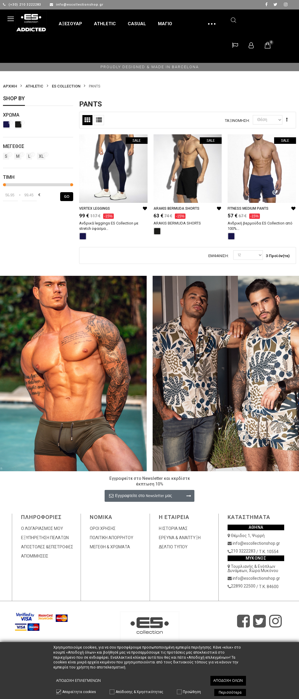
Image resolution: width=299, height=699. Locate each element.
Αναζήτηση (233, 19)
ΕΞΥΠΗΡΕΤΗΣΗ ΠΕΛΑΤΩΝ (45, 538)
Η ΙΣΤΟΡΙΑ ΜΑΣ (173, 528)
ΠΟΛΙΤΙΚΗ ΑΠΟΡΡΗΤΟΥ (111, 538)
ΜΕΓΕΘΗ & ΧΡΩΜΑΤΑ (110, 547)
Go (66, 196)
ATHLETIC (34, 86)
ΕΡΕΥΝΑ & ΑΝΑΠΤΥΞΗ (180, 538)
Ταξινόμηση (237, 120)
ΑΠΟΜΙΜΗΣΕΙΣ (34, 556)
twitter (275, 4)
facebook (266, 4)
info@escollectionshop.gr (76, 5)
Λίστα (99, 120)
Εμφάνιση (218, 256)
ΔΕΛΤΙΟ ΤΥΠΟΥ (173, 547)
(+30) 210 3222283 (22, 5)
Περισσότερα (230, 692)
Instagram (285, 4)
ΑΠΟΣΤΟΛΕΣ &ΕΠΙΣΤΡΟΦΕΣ (47, 547)
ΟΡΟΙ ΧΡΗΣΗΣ (103, 528)
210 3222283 (243, 551)
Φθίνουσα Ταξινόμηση (286, 119)
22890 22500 (243, 586)
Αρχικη (10, 86)
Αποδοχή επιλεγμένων (78, 680)
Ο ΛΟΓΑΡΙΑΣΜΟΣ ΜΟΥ (42, 528)
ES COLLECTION (66, 86)
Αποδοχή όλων (228, 680)
